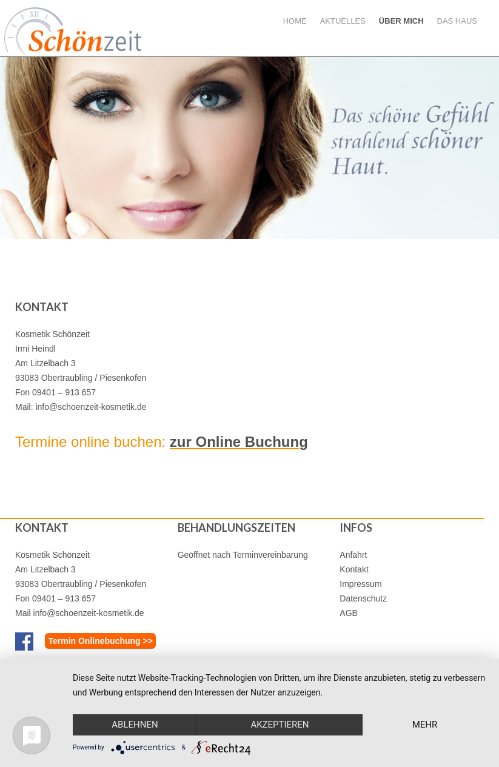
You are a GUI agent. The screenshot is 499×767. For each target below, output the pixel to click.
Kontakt (354, 569)
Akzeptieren (279, 724)
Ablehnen (135, 724)
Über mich (401, 20)
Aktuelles (343, 20)
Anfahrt (353, 555)
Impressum (360, 584)
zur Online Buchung (239, 442)
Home (295, 20)
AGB (349, 613)
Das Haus (457, 20)
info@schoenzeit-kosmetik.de (90, 407)
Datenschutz (363, 598)
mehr (425, 724)
